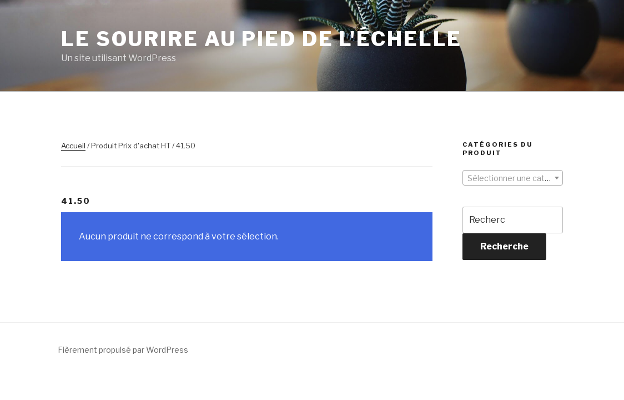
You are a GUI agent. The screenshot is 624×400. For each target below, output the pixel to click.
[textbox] (512, 178)
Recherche (504, 246)
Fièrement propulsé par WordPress (123, 349)
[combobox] (512, 178)
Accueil (73, 145)
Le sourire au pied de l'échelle (261, 39)
